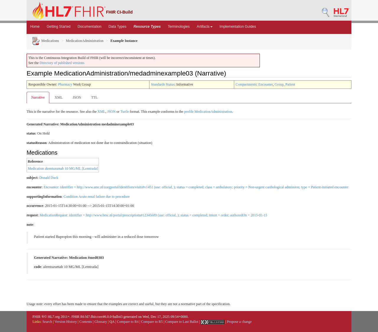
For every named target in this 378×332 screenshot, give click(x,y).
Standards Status (163, 84)
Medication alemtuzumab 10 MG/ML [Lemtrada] (63, 168)
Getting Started (59, 26)
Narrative (38, 97)
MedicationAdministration (84, 41)
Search (47, 322)
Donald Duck (48, 178)
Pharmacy (65, 84)
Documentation (90, 26)
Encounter (265, 84)
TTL (94, 97)
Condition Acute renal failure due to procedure (96, 196)
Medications (45, 41)
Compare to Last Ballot (181, 322)
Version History (66, 322)
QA (112, 322)
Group (279, 84)
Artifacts (204, 26)
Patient (290, 84)
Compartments (246, 84)
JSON (77, 97)
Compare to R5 (152, 322)
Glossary (100, 322)
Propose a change (239, 322)
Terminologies (179, 26)
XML (59, 97)
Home (35, 26)
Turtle (124, 111)
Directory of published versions (62, 63)
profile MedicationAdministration (208, 111)
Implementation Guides (238, 26)
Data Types (117, 26)
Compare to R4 (128, 322)
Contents (85, 322)
